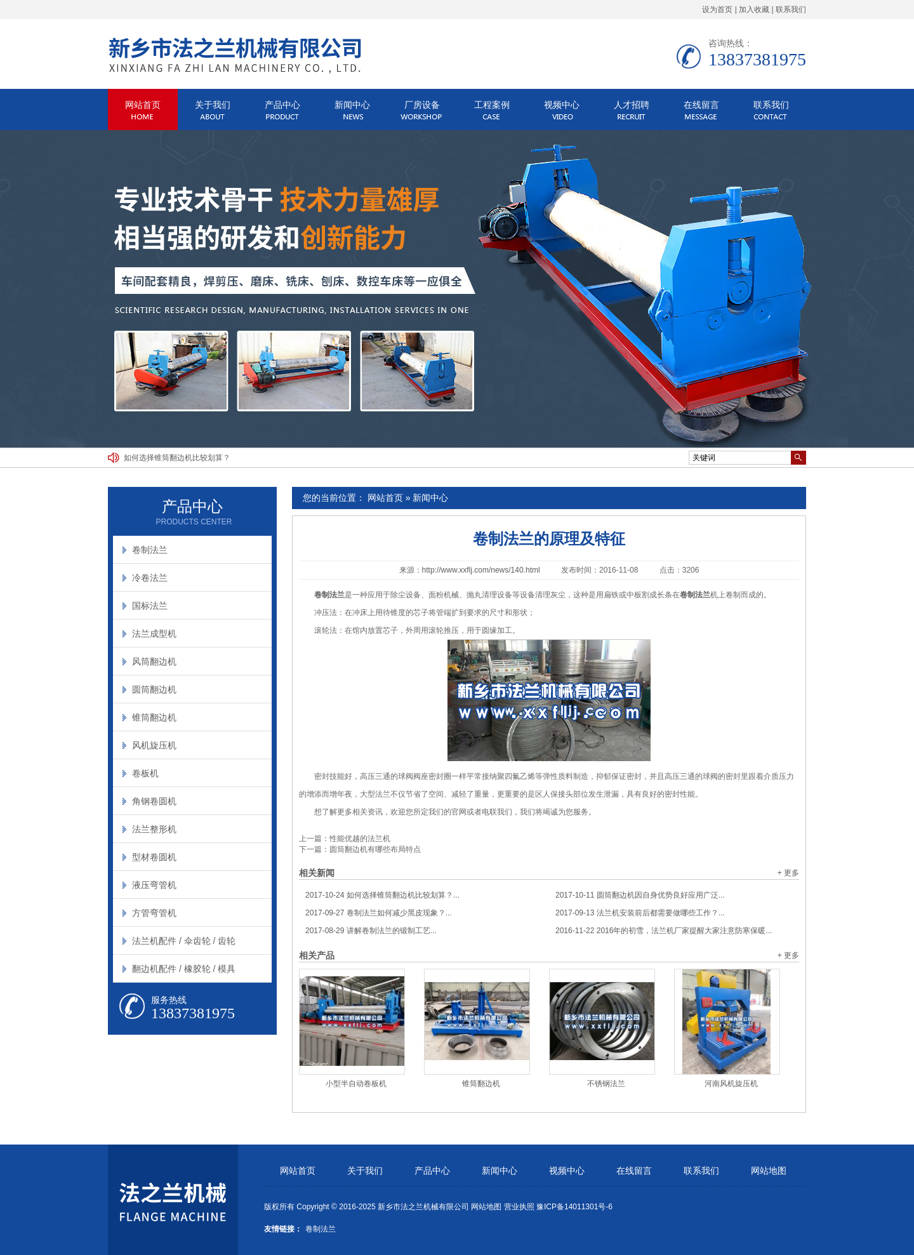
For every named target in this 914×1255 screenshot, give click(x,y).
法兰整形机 (154, 829)
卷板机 (145, 773)
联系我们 (791, 9)
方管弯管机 (154, 913)
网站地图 (768, 1171)
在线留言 (701, 105)
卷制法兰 (150, 550)
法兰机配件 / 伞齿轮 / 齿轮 (183, 941)
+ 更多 (788, 872)
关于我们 (212, 105)
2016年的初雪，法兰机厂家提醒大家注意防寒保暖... (663, 930)
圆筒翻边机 (154, 689)
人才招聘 (631, 105)
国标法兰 (150, 606)
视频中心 (562, 105)
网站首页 (143, 105)
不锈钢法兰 (606, 1083)
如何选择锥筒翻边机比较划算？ (177, 457)
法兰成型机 (154, 633)
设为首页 (717, 9)
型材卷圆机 (154, 857)
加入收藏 (754, 9)
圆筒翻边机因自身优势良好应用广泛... (640, 895)
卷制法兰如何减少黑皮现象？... (378, 912)
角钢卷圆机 (154, 801)
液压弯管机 (154, 885)
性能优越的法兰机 (359, 838)
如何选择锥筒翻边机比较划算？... (382, 895)
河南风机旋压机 (731, 1083)
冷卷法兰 (150, 578)
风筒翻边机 (154, 661)
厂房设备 (422, 105)
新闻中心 (352, 105)
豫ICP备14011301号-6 (574, 1206)
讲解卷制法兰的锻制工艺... (371, 930)
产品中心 (282, 105)
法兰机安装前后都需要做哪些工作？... (640, 912)
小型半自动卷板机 (356, 1083)
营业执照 (519, 1206)
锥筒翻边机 (481, 1083)
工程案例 (492, 105)
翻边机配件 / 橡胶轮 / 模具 (183, 969)
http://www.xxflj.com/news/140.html (481, 570)
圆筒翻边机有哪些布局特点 (375, 849)
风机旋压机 (154, 745)
